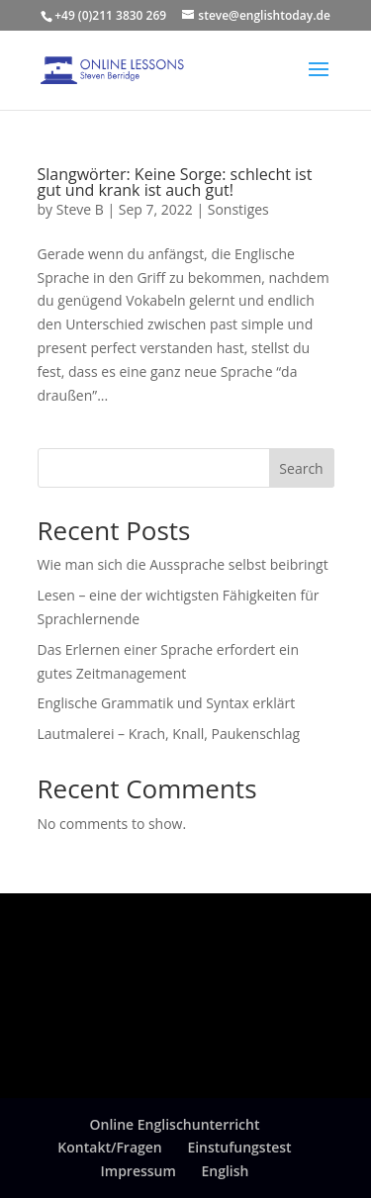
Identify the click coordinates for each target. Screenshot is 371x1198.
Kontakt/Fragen (109, 1147)
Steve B (80, 209)
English (225, 1170)
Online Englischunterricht (174, 1124)
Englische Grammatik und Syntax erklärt (167, 702)
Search (301, 468)
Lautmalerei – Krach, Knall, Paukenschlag (169, 733)
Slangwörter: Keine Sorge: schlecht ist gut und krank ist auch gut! (175, 182)
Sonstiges (238, 209)
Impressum (138, 1170)
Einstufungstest (239, 1147)
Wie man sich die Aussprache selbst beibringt (183, 564)
